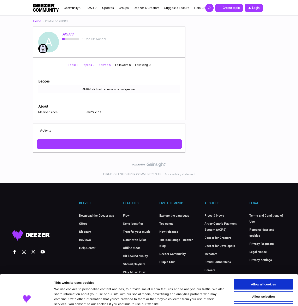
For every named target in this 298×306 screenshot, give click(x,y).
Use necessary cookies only (263, 279)
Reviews (85, 240)
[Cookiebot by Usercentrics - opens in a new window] (27, 298)
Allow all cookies (263, 255)
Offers (83, 223)
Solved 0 (105, 65)
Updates (108, 8)
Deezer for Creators (217, 238)
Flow (126, 215)
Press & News (214, 215)
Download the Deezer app (96, 215)
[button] (229, 8)
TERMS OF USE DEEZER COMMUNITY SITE (132, 174)
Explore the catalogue (174, 215)
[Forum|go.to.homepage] (46, 8)
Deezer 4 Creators (146, 8)
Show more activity (109, 143)
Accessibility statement (180, 174)
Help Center (202, 8)
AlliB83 (67, 34)
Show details (217, 298)
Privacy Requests (261, 244)
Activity (45, 130)
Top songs (166, 223)
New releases (168, 232)
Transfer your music (136, 232)
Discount (85, 232)
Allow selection (263, 267)
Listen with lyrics (135, 240)
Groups (124, 8)
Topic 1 (73, 65)
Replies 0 (88, 65)
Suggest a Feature (176, 8)
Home (37, 21)
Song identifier (133, 223)
